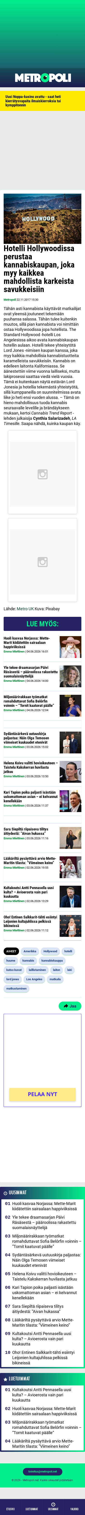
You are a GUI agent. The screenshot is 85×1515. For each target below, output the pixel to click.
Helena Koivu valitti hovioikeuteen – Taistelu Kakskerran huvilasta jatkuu (31, 767)
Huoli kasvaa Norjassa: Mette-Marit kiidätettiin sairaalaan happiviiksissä (27, 642)
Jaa (70, 1006)
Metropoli (10, 299)
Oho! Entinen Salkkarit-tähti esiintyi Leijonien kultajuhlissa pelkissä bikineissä (30, 921)
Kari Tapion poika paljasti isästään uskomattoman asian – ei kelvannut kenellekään (31, 796)
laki (69, 970)
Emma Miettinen (14, 651)
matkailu (55, 979)
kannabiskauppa (52, 960)
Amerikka (30, 951)
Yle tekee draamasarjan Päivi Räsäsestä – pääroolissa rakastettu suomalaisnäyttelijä (31, 671)
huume (10, 960)
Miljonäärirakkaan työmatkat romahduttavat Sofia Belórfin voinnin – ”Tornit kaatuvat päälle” (29, 701)
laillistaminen (37, 970)
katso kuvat (14, 970)
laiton (56, 970)
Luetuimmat (19, 1379)
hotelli (68, 951)
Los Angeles (34, 979)
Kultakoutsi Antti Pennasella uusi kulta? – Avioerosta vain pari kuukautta (29, 891)
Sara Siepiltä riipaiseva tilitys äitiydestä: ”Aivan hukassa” (26, 831)
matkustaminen (16, 988)
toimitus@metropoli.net (42, 1471)
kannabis (28, 960)
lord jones (12, 979)
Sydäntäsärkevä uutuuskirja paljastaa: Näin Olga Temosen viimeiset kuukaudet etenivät (26, 737)
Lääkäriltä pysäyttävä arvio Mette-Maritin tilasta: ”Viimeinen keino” (30, 860)
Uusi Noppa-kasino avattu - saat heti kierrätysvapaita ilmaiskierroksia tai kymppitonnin (33, 100)
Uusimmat (17, 1192)
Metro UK (25, 608)
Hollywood (50, 951)
